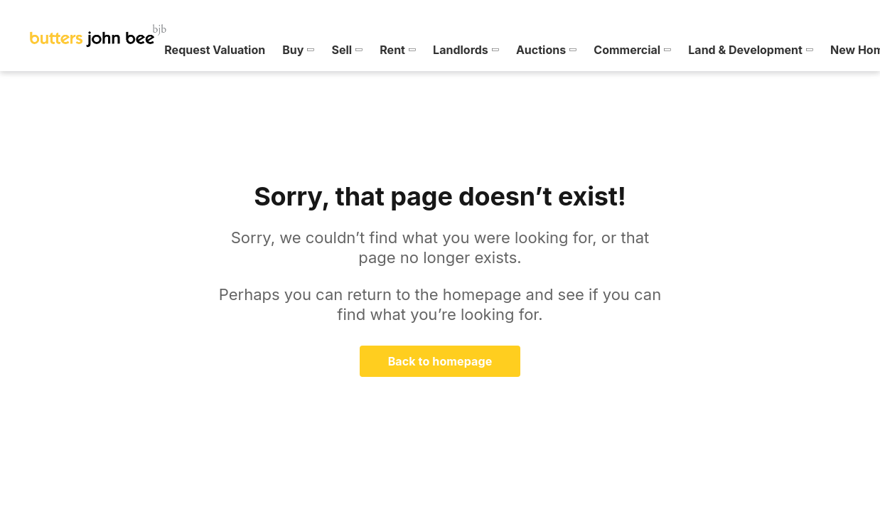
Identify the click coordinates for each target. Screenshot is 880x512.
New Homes (617, 50)
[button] (52, 50)
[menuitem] (52, 50)
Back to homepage (440, 361)
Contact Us (804, 50)
